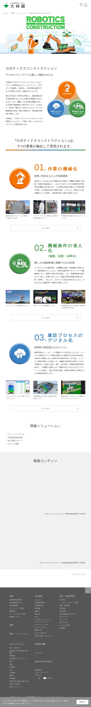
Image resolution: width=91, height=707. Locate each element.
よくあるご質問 (65, 625)
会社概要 (37, 608)
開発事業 (12, 611)
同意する (82, 702)
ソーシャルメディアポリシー (54, 697)
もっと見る (45, 228)
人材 (10, 670)
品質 (10, 664)
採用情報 (38, 643)
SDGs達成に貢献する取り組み (19, 681)
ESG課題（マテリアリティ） (18, 658)
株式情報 (62, 611)
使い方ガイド (64, 622)
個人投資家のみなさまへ (67, 614)
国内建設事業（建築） (15, 600)
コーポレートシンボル (42, 624)
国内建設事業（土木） (15, 602)
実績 (11, 624)
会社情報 (38, 595)
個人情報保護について (33, 697)
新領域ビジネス (14, 617)
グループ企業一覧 (40, 633)
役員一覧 (37, 614)
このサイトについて (15, 697)
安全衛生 (12, 667)
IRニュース (63, 619)
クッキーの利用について (11, 703)
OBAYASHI (43, 661)
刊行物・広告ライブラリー (43, 636)
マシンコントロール (16, 434)
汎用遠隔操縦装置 (15, 437)
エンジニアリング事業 (16, 608)
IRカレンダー (64, 617)
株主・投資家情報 (67, 595)
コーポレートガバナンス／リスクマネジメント (43, 620)
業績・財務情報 (65, 605)
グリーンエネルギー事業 (17, 614)
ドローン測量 (13, 443)
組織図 (37, 611)
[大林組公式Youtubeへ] (47, 678)
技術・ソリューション (18, 633)
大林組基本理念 (40, 602)
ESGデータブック (15, 687)
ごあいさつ (38, 600)
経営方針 (62, 600)
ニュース (38, 652)
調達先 (11, 675)
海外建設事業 (13, 605)
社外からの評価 (14, 684)
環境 (10, 661)
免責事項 (62, 628)
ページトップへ (79, 574)
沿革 (36, 617)
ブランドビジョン (40, 627)
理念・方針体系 (14, 648)
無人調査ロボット (15, 440)
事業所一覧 (38, 630)
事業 (11, 595)
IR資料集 (62, 608)
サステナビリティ (17, 643)
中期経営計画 (39, 605)
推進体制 (12, 656)
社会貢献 (12, 678)
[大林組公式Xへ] (39, 678)
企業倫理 (12, 673)
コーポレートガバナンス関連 (69, 602)
